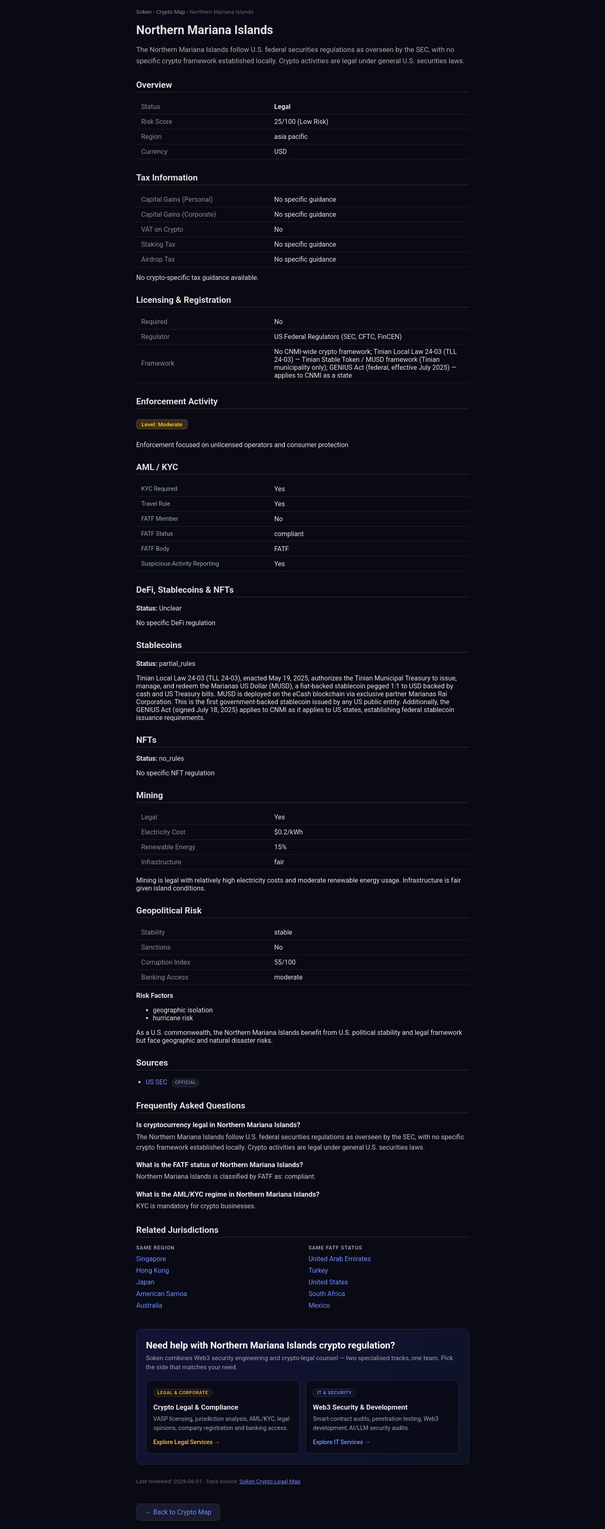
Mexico (319, 1305)
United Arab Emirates (340, 1259)
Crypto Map (170, 11)
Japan (145, 1282)
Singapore (151, 1259)
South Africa (327, 1294)
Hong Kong (152, 1270)
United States (328, 1282)
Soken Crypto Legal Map (270, 1481)
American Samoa (161, 1294)
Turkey (318, 1270)
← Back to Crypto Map (178, 1512)
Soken (144, 11)
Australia (149, 1305)
